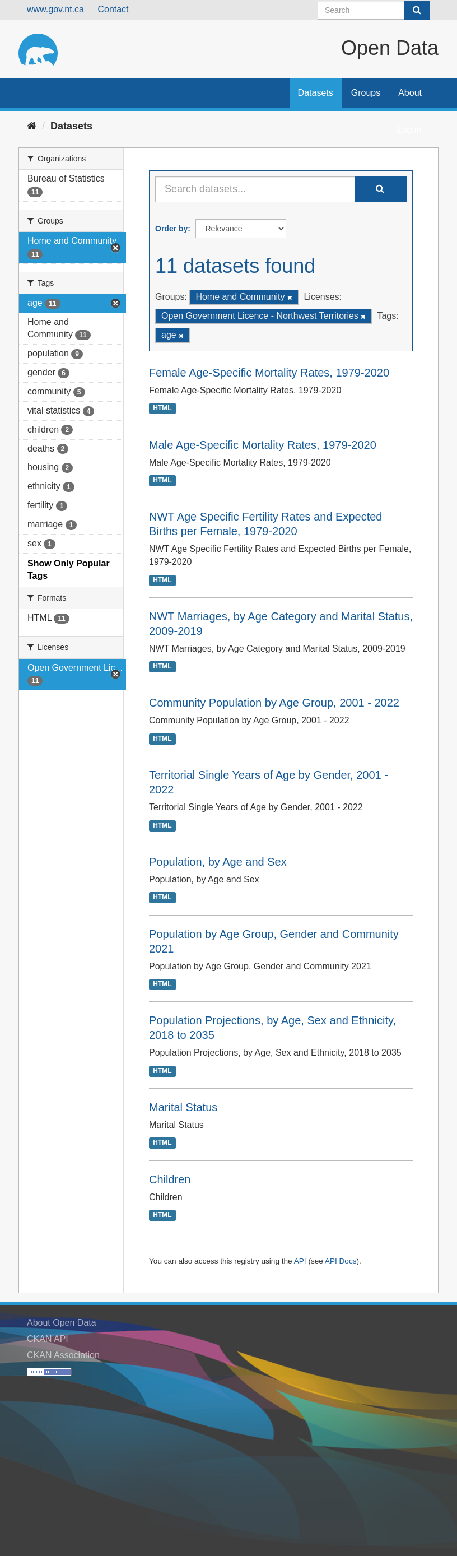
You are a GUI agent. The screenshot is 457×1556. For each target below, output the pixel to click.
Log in (409, 129)
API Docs (341, 1261)
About (410, 92)
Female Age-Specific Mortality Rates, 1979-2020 (269, 372)
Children (169, 1179)
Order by (171, 228)
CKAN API (47, 1339)
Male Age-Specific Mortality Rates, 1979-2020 (262, 445)
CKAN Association (63, 1355)
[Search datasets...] (255, 189)
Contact (112, 9)
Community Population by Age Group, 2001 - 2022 (274, 702)
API (300, 1261)
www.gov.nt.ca (55, 9)
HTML (162, 408)
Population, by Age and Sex (218, 862)
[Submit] (417, 10)
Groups (365, 92)
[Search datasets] (374, 10)
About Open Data (61, 1322)
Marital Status (183, 1107)
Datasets (315, 92)
